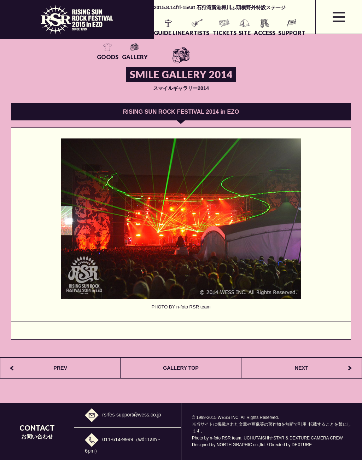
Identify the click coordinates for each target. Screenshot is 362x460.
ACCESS (210, 32)
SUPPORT (238, 32)
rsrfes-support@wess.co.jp (131, 414)
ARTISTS (140, 32)
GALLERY (296, 32)
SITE (189, 32)
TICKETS (168, 32)
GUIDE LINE (109, 32)
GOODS (267, 32)
